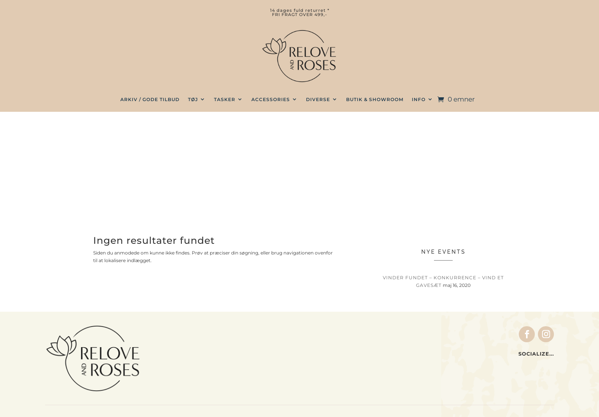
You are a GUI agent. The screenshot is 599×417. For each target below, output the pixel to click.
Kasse (329, 329)
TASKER (224, 99)
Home (190, 351)
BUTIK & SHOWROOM (374, 99)
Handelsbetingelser (485, 329)
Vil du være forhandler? (491, 367)
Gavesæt (194, 358)
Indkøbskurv (337, 336)
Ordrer (329, 344)
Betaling (469, 336)
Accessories (270, 99)
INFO (419, 99)
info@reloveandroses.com (81, 355)
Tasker (192, 335)
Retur (465, 352)
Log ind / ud (336, 359)
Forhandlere (474, 359)
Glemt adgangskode (348, 367)
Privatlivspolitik (480, 375)
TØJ (193, 99)
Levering (469, 344)
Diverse (318, 99)
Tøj (186, 327)
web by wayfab (352, 405)
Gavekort (195, 366)
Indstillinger (337, 352)
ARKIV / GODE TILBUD (150, 99)
